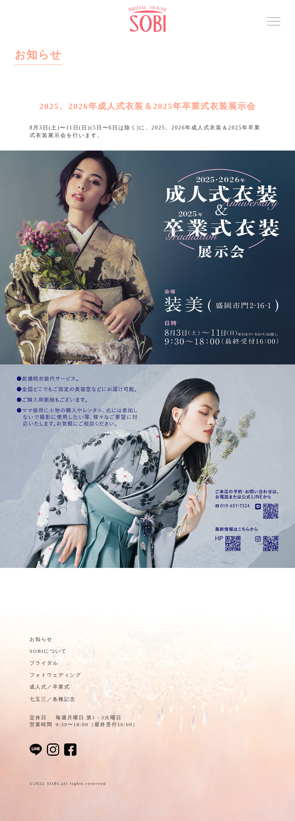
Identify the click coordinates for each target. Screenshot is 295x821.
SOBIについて (48, 651)
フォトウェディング (55, 675)
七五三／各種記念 (53, 699)
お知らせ (41, 639)
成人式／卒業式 (50, 687)
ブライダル (44, 663)
